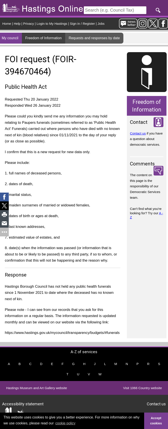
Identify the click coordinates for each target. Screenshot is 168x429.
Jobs (101, 23)
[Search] (115, 10)
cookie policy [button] (65, 423)
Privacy (28, 23)
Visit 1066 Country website (142, 388)
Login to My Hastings (52, 23)
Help (17, 23)
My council (10, 38)
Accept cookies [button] (156, 420)
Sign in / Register (82, 23)
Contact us (138, 133)
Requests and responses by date (94, 38)
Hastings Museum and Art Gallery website (36, 388)
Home (6, 23)
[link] (4, 197)
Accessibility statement (23, 403)
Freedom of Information (43, 38)
